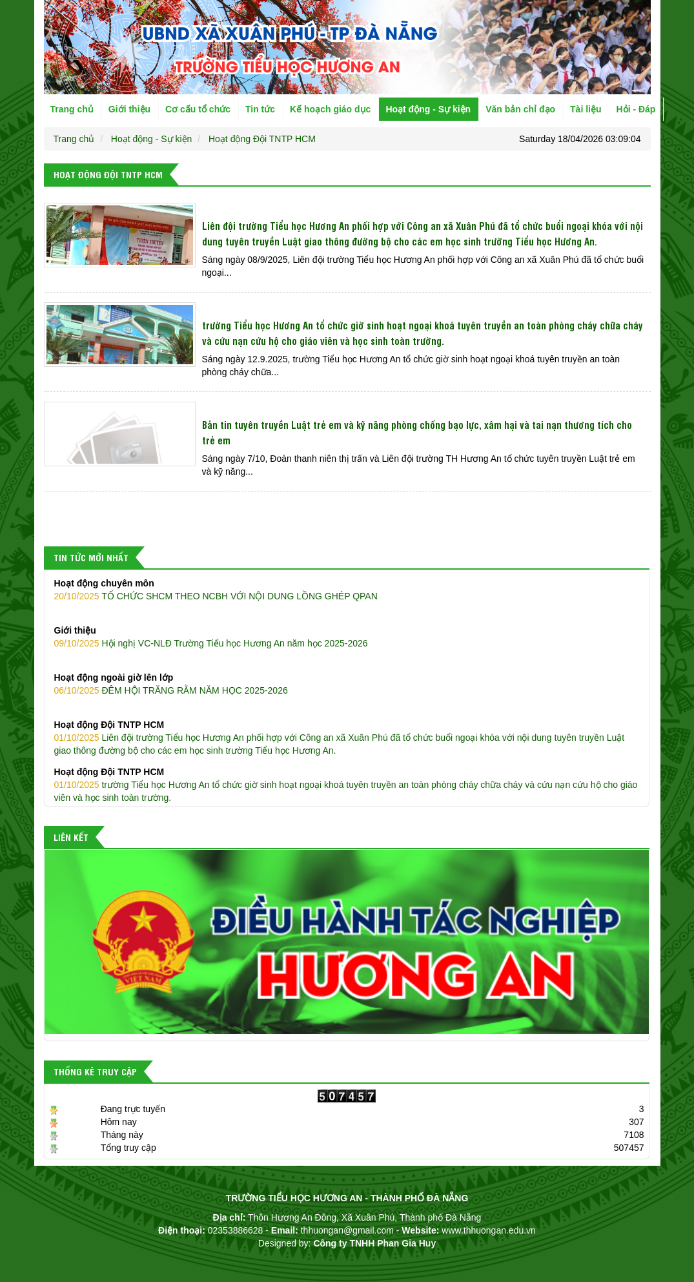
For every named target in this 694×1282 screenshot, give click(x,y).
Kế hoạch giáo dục (330, 109)
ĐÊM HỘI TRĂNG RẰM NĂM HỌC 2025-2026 (346, 683)
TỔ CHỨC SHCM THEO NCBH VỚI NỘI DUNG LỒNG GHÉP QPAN (346, 589)
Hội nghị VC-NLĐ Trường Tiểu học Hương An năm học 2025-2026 (346, 636)
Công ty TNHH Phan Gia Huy (374, 1243)
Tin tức (260, 109)
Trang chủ (72, 109)
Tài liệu (585, 109)
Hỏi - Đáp (636, 109)
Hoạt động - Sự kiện (428, 109)
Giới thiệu (129, 109)
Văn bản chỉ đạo (520, 109)
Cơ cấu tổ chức (197, 109)
